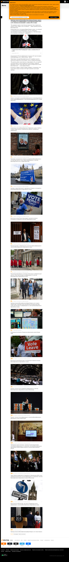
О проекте (3, 549)
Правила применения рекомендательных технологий (54, 549)
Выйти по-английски (22, 534)
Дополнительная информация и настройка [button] (19, 17)
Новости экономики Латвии (33, 540)
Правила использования (14, 549)
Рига (22, 540)
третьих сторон (27, 6)
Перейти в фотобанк (26, 96)
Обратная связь (8, 551)
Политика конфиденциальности (25, 549)
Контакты (7, 549)
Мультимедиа (16, 534)
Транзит (41, 540)
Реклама (2, 551)
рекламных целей (53, 8)
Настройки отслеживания (16, 551)
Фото (12, 534)
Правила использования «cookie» (38, 549)
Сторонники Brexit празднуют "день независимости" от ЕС (26, 50)
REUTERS (15, 330)
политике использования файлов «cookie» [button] (27, 5)
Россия (52, 540)
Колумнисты (47, 540)
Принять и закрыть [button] (53, 17)
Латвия (25, 540)
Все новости (17, 540)
